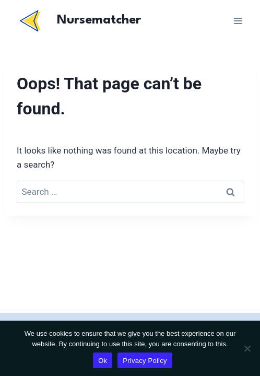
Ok (102, 361)
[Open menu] (237, 21)
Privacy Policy (145, 361)
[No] (247, 348)
